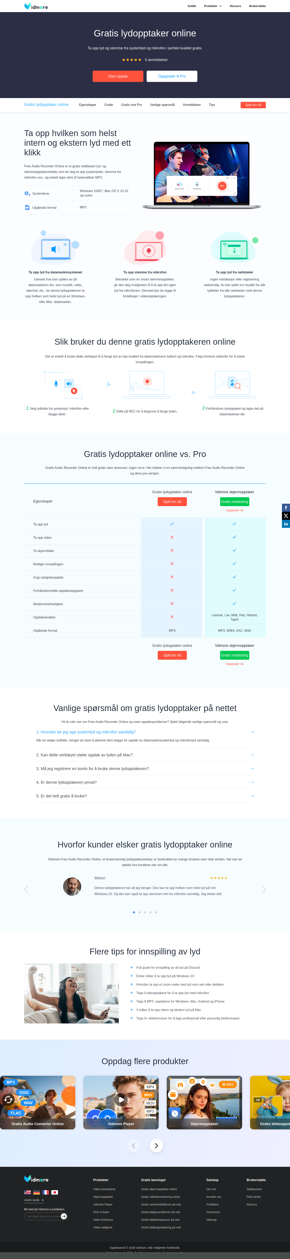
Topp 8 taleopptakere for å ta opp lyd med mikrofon (172, 993)
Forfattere (212, 1204)
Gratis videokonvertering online (160, 1196)
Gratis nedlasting (234, 502)
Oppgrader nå (234, 510)
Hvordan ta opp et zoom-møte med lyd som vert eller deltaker (180, 984)
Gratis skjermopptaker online (159, 1189)
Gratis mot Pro (131, 104)
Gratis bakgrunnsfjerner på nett (160, 1212)
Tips (212, 104)
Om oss (211, 1189)
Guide (109, 104)
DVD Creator (101, 1212)
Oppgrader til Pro (172, 76)
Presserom (213, 1212)
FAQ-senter (254, 1196)
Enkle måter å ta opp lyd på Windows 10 (165, 976)
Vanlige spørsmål (162, 104)
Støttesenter (254, 1189)
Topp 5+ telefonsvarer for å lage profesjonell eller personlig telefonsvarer (188, 1018)
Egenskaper (87, 104)
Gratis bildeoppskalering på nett (161, 1227)
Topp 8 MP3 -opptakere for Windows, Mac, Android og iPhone (180, 1001)
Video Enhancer (103, 1219)
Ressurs (235, 6)
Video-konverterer (104, 1189)
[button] (156, 1145)
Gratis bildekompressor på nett (160, 1219)
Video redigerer (102, 1227)
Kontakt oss (213, 1196)
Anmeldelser (192, 104)
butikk (192, 6)
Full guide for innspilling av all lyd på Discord (168, 967)
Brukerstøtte (257, 6)
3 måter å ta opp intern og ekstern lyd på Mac (168, 1010)
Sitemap (211, 1219)
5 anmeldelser (156, 60)
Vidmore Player (102, 1204)
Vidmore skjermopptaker (234, 492)
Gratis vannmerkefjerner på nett (161, 1204)
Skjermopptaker (103, 1196)
